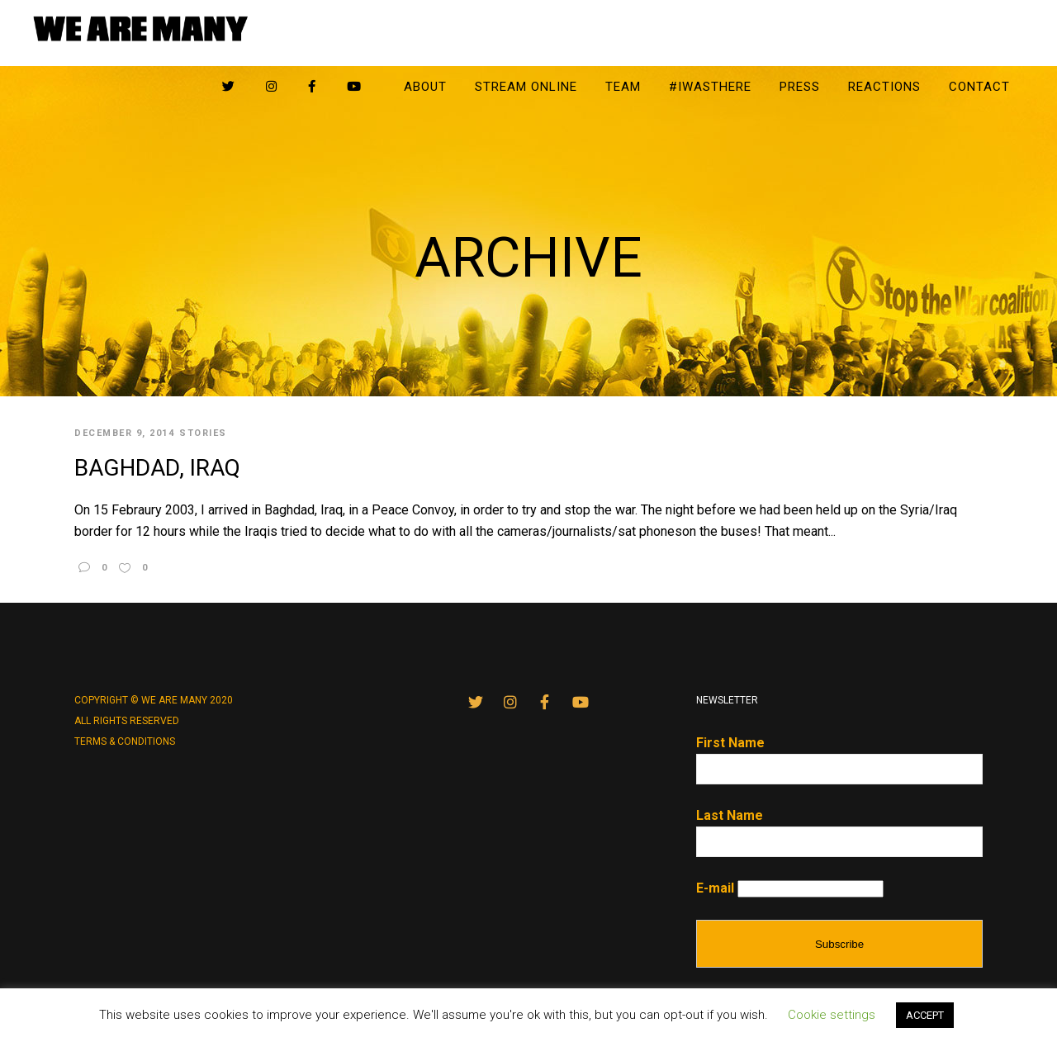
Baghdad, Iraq (157, 467)
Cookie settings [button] (831, 1014)
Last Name (729, 815)
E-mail (715, 888)
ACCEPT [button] (925, 1015)
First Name (730, 743)
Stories (203, 433)
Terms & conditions (124, 741)
